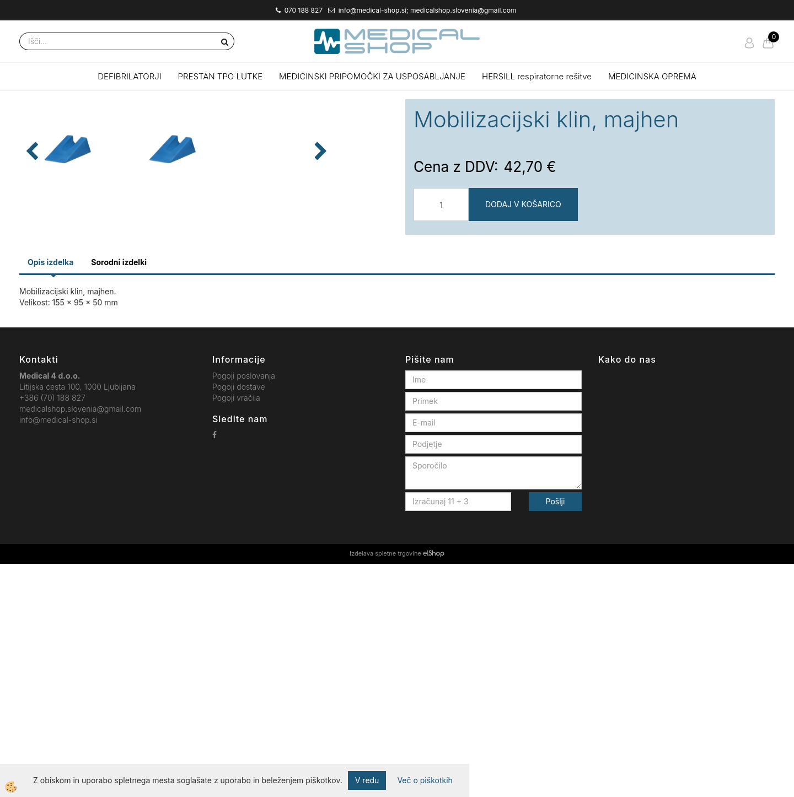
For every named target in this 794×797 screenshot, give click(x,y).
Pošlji (555, 735)
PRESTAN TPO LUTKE (220, 76)
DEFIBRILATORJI (129, 76)
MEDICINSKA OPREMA (652, 76)
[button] (375, 287)
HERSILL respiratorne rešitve (537, 76)
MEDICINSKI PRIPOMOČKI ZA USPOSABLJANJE (372, 76)
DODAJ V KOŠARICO (523, 204)
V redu (367, 780)
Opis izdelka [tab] (50, 495)
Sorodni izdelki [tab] (119, 495)
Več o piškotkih (424, 780)
